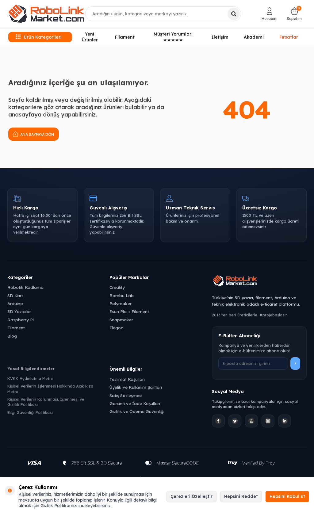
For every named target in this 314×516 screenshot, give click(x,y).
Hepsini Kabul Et (287, 496)
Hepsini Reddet (241, 496)
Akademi (254, 37)
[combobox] (163, 13)
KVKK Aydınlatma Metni (30, 378)
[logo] (46, 14)
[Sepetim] (294, 13)
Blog (12, 335)
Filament (125, 37)
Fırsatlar (288, 36)
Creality (117, 287)
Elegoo (116, 327)
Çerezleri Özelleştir (191, 496)
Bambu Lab (121, 295)
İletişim (220, 37)
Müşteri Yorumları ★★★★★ (173, 37)
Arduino (15, 303)
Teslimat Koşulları (127, 379)
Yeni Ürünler (90, 37)
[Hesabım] (270, 13)
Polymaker (120, 303)
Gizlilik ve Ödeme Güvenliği (136, 411)
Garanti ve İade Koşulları (134, 403)
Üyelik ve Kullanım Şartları (135, 387)
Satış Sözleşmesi (125, 395)
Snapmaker (121, 319)
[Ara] (234, 14)
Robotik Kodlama (25, 287)
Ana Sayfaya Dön (33, 133)
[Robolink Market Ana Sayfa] (259, 281)
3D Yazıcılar (19, 311)
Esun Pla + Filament (129, 311)
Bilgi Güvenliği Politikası (30, 412)
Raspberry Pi (20, 319)
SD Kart (15, 295)
